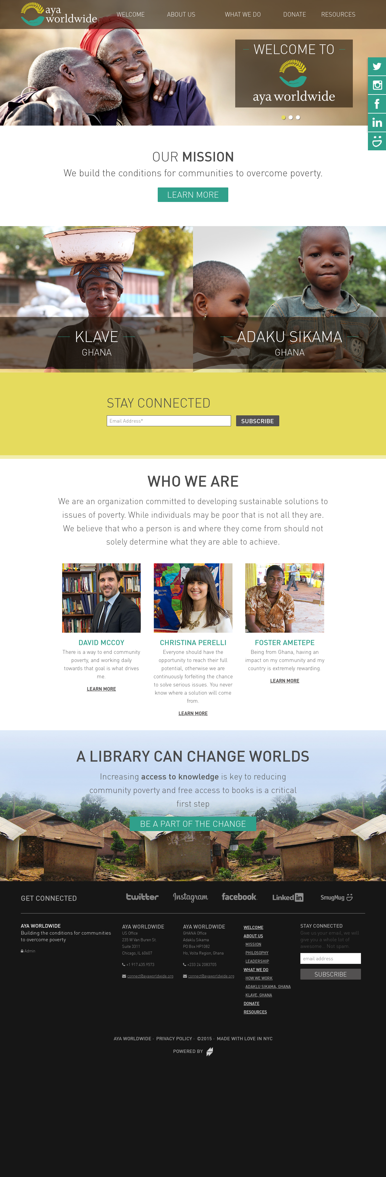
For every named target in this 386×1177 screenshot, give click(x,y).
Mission (253, 944)
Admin (28, 950)
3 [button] (298, 118)
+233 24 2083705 (200, 964)
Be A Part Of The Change (193, 824)
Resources (338, 14)
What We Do (243, 14)
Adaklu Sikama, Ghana (268, 986)
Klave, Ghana (258, 995)
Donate (294, 14)
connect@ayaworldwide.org (147, 976)
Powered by (193, 1051)
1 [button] (283, 118)
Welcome (131, 14)
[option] (193, 63)
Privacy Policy (174, 1038)
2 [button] (291, 118)
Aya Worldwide (132, 1038)
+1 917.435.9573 (138, 964)
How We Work (259, 978)
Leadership (257, 961)
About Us (181, 14)
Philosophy (256, 952)
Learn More (193, 195)
